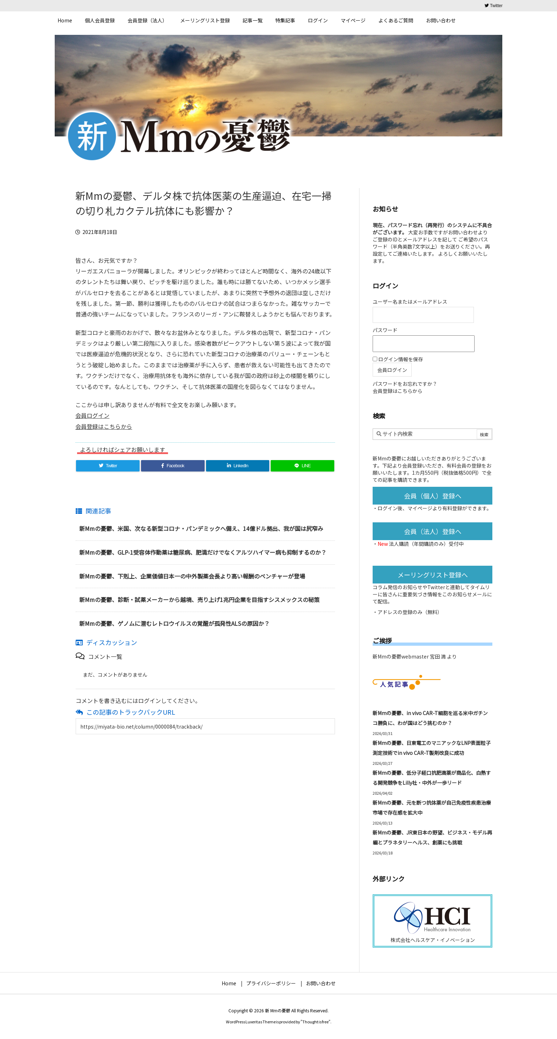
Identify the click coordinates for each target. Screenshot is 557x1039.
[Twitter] (108, 465)
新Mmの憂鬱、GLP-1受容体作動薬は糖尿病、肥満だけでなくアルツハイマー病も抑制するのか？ (202, 552)
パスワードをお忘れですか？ (405, 383)
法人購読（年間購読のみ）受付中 (426, 543)
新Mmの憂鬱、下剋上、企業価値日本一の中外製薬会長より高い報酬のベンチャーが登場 (192, 576)
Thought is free (315, 1021)
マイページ (419, 508)
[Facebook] (173, 465)
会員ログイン (92, 415)
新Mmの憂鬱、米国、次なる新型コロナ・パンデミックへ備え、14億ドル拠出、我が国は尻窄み (201, 528)
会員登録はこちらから (103, 426)
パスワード (385, 330)
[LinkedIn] (238, 465)
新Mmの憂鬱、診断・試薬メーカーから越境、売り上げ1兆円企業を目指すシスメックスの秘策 (199, 599)
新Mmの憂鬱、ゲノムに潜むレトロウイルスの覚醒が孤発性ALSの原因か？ (174, 623)
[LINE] (302, 465)
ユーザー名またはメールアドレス (410, 301)
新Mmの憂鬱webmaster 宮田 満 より (415, 656)
